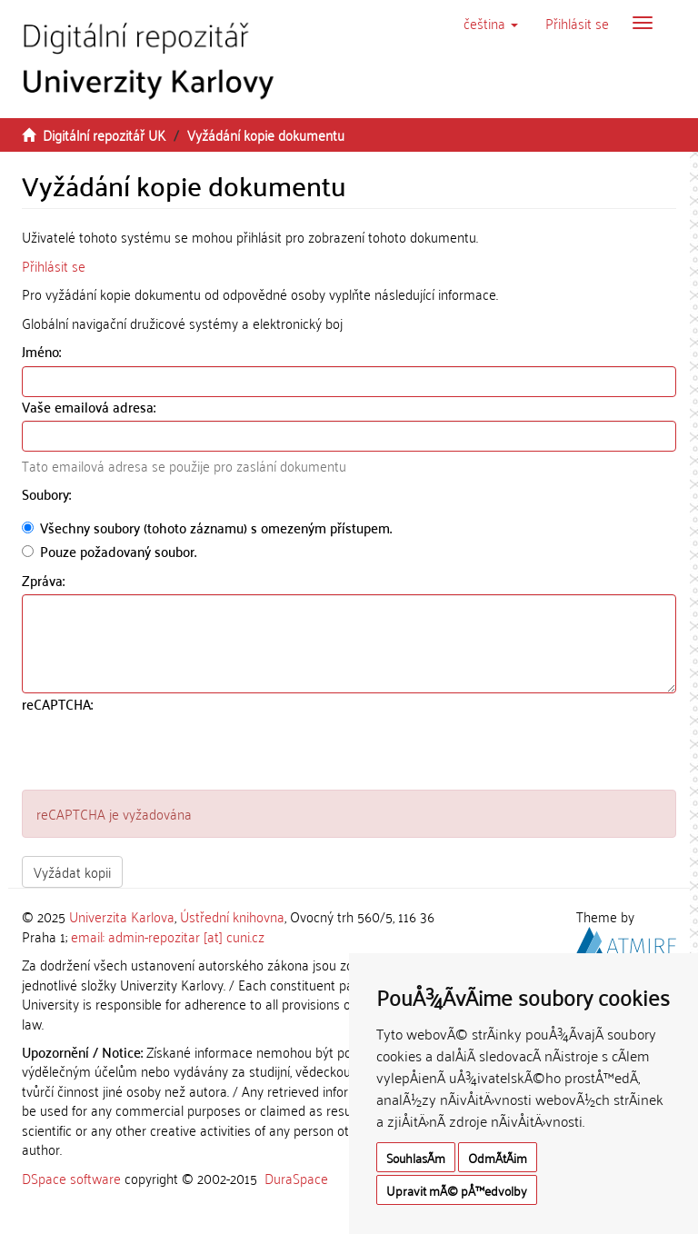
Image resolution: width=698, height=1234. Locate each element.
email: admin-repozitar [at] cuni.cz (167, 936)
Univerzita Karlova (121, 916)
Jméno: (43, 351)
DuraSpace (296, 1177)
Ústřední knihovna (232, 916)
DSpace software (71, 1177)
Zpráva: (45, 580)
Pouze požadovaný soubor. (109, 551)
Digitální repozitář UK (104, 134)
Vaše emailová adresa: (90, 406)
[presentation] (160, 754)
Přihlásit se (53, 265)
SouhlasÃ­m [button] (415, 1157)
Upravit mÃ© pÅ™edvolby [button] (456, 1190)
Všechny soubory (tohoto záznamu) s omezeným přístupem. (207, 527)
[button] (491, 22)
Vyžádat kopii (72, 871)
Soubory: (48, 493)
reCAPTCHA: (59, 703)
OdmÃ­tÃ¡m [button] (497, 1157)
